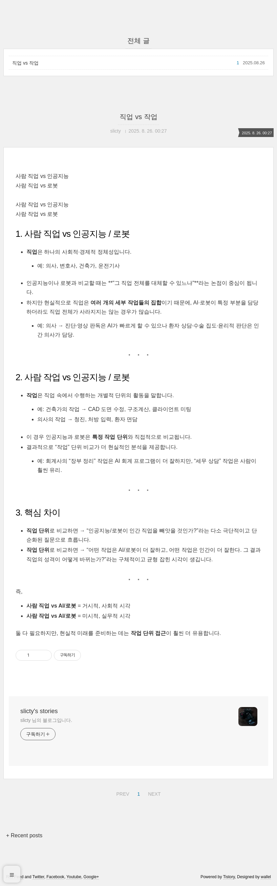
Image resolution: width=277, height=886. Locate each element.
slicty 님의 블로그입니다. (46, 720)
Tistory (229, 876)
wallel (266, 876)
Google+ (91, 876)
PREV (121, 793)
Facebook (55, 876)
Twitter (38, 876)
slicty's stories (39, 711)
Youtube (73, 876)
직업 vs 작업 (25, 63)
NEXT (153, 793)
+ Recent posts (24, 835)
